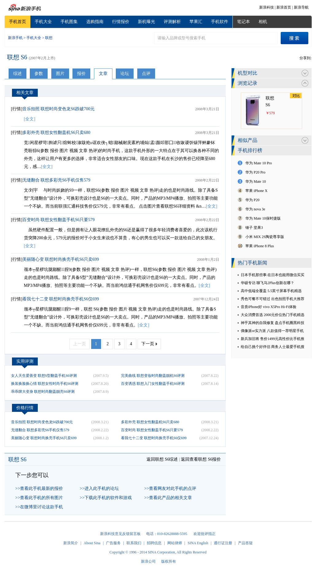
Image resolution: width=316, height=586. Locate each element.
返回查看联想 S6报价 (201, 459)
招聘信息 (154, 543)
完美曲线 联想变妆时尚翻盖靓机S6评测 (153, 375)
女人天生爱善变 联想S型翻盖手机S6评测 (44, 375)
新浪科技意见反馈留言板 (120, 534)
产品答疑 (245, 543)
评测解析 (172, 21)
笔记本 (243, 21)
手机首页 (17, 21)
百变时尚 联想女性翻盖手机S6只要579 (58, 219)
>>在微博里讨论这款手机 (39, 507)
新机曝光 (146, 21)
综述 (17, 73)
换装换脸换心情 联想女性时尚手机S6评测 (45, 383)
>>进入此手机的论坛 (99, 488)
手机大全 (43, 21)
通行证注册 (223, 543)
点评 (146, 73)
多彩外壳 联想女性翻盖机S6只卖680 (56, 132)
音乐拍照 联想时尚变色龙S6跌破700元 (58, 109)
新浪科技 (266, 7)
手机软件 (219, 21)
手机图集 (69, 21)
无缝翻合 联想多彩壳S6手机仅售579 (56, 180)
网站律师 (174, 543)
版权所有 (168, 561)
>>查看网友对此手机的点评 (170, 488)
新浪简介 (70, 543)
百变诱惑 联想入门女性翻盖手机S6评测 (153, 383)
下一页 (147, 344)
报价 (81, 73)
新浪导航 (301, 7)
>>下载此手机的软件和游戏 (106, 497)
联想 (49, 38)
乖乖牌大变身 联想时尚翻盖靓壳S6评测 (43, 391)
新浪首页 (283, 7)
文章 (103, 73)
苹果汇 (195, 21)
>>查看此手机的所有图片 (39, 497)
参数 (38, 73)
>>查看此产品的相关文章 (168, 497)
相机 (263, 21)
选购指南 (94, 21)
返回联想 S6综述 (162, 459)
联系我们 (134, 543)
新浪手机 (15, 38)
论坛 (124, 73)
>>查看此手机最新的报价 (39, 488)
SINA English (198, 543)
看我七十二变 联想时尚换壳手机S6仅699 (60, 299)
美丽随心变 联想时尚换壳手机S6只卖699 (60, 259)
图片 (60, 73)
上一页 (79, 344)
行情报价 (120, 21)
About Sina (92, 543)
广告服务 (113, 543)
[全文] (29, 119)
